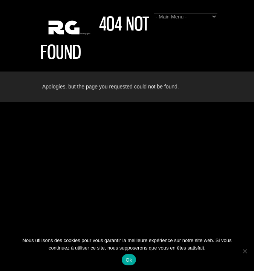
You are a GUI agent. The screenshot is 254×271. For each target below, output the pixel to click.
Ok (128, 260)
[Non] (244, 251)
